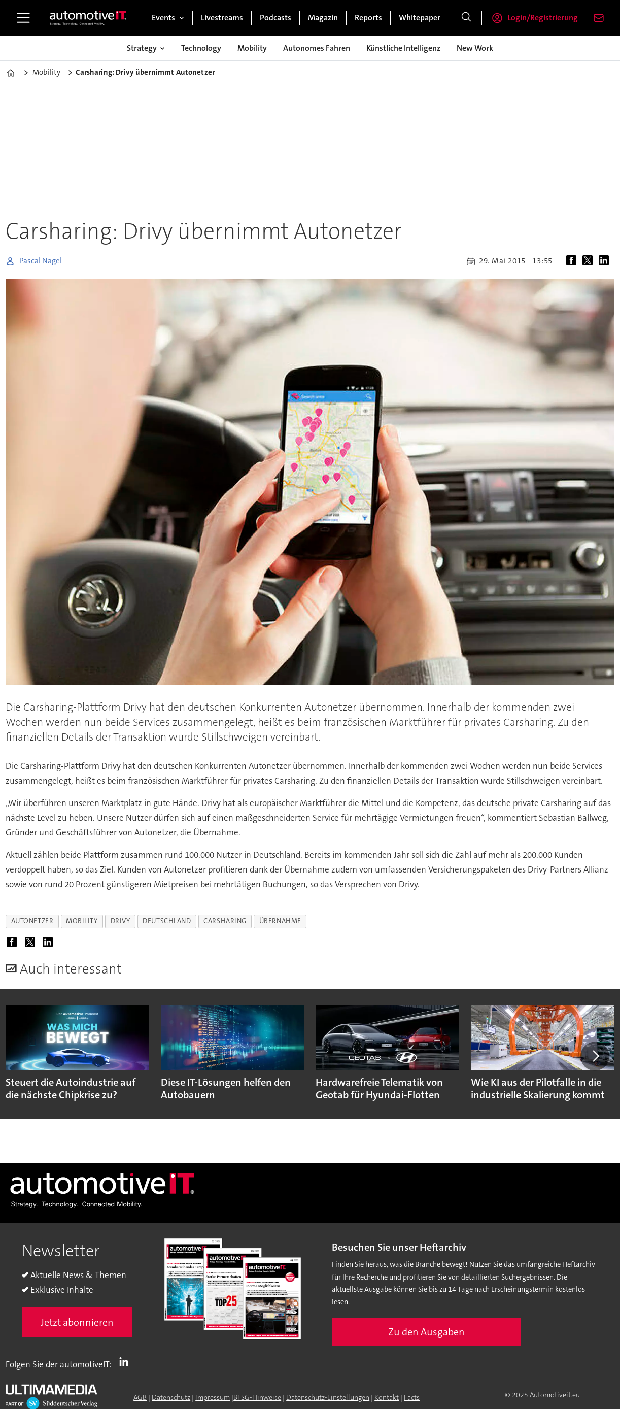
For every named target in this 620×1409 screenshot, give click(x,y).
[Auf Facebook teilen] (573, 261)
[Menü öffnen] (23, 17)
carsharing (224, 921)
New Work (475, 48)
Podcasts (275, 17)
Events (163, 17)
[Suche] (466, 18)
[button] (594, 1056)
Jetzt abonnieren (77, 1322)
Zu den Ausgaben (426, 1331)
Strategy (142, 48)
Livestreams (222, 17)
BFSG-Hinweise (257, 1397)
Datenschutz (171, 1397)
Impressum (212, 1397)
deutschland (167, 921)
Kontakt (386, 1397)
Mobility (252, 48)
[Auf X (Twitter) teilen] (589, 261)
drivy (120, 921)
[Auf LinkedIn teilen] (605, 261)
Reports (368, 17)
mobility (81, 921)
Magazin (323, 17)
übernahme (280, 921)
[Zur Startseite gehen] (88, 17)
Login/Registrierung (542, 17)
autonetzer (32, 921)
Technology (201, 48)
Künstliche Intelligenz (403, 48)
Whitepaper (419, 17)
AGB (140, 1397)
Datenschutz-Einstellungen (327, 1397)
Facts (412, 1397)
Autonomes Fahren (316, 48)
